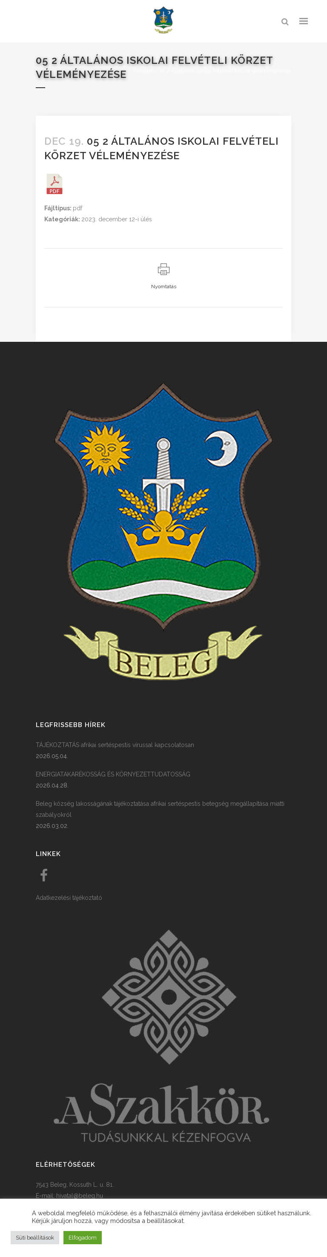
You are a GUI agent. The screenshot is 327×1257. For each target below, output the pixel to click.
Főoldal (143, 71)
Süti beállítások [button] (35, 1237)
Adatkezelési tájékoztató (69, 897)
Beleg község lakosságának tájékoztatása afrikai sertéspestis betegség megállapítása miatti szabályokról (160, 809)
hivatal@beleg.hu (79, 1195)
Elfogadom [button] (83, 1237)
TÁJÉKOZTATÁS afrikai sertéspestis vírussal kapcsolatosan (115, 745)
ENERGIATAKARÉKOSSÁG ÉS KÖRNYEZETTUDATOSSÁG (113, 774)
